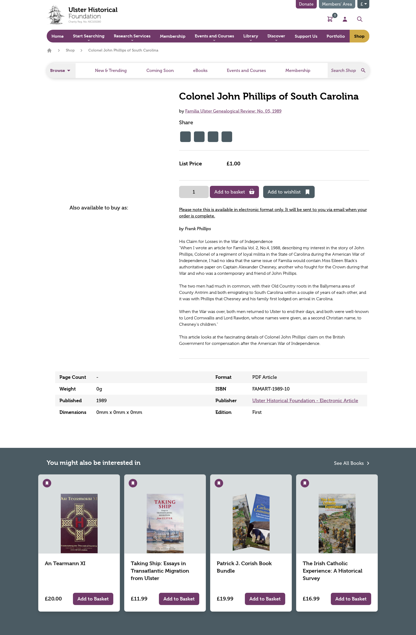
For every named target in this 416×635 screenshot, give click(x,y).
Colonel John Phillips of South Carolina (123, 50)
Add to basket (234, 192)
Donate (306, 4)
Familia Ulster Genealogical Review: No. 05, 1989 (233, 111)
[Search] (349, 70)
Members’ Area (337, 4)
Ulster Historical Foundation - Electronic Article (305, 401)
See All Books (351, 462)
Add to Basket (93, 599)
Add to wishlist (289, 192)
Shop (70, 50)
